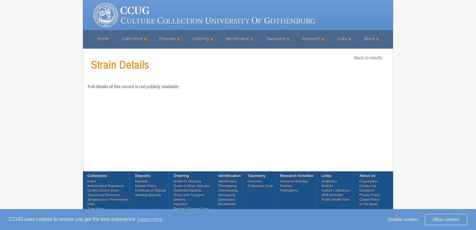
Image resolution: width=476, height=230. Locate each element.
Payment (180, 204)
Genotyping (226, 195)
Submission (227, 199)
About (369, 38)
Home (103, 38)
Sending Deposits (148, 195)
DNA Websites (332, 195)
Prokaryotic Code (260, 186)
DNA (90, 204)
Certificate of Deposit (150, 190)
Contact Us (367, 186)
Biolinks (327, 186)
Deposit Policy (145, 186)
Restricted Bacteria (188, 190)
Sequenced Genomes (103, 195)
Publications (289, 190)
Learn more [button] (150, 219)
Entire (91, 181)
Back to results (368, 57)
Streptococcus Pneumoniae (107, 199)
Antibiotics (329, 181)
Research (311, 38)
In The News (368, 204)
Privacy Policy (369, 195)
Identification (238, 38)
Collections (132, 38)
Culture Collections (336, 190)
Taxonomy (276, 38)
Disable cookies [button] (403, 219)
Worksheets (227, 204)
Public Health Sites (336, 199)
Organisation (368, 181)
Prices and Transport (189, 195)
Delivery (180, 199)
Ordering (200, 38)
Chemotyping (228, 190)
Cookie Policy (369, 199)
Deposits (167, 38)
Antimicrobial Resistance (105, 186)
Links (342, 38)
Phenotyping (227, 186)
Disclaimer (367, 190)
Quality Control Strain (103, 190)
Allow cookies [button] (446, 219)
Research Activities (294, 181)
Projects (286, 186)
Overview (255, 181)
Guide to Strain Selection (192, 186)
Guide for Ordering (187, 181)
